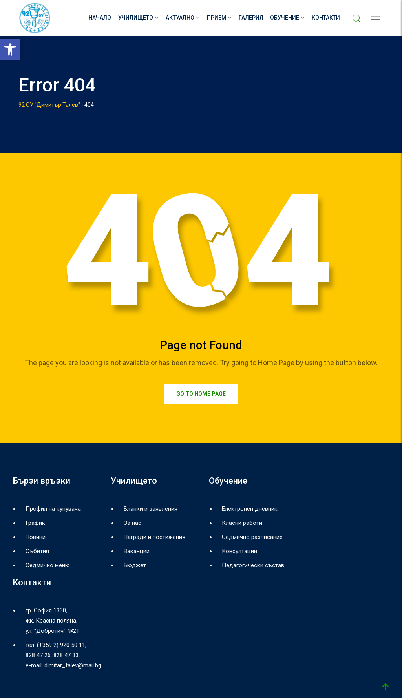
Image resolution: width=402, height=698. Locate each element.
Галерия (251, 18)
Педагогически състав (253, 565)
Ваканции (137, 551)
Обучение (284, 18)
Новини (36, 537)
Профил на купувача (53, 508)
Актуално (180, 18)
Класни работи (242, 522)
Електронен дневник (250, 508)
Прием (216, 18)
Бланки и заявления (150, 508)
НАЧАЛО (99, 18)
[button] (10, 49)
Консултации (239, 551)
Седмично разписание (252, 537)
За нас (132, 522)
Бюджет (135, 565)
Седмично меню (48, 565)
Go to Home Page (201, 394)
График (35, 522)
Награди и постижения (154, 537)
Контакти (326, 18)
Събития (37, 551)
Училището (135, 18)
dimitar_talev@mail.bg (72, 665)
